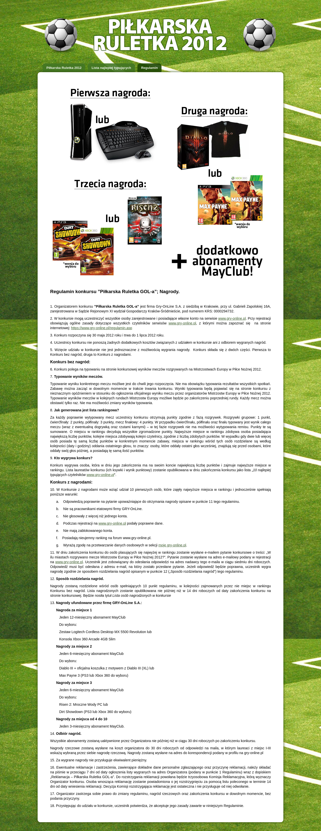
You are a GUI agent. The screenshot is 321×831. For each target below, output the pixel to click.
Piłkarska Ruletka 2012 (64, 68)
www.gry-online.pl (232, 318)
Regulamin (149, 68)
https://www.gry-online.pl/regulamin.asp (101, 328)
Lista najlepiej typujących (111, 68)
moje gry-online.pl (172, 545)
